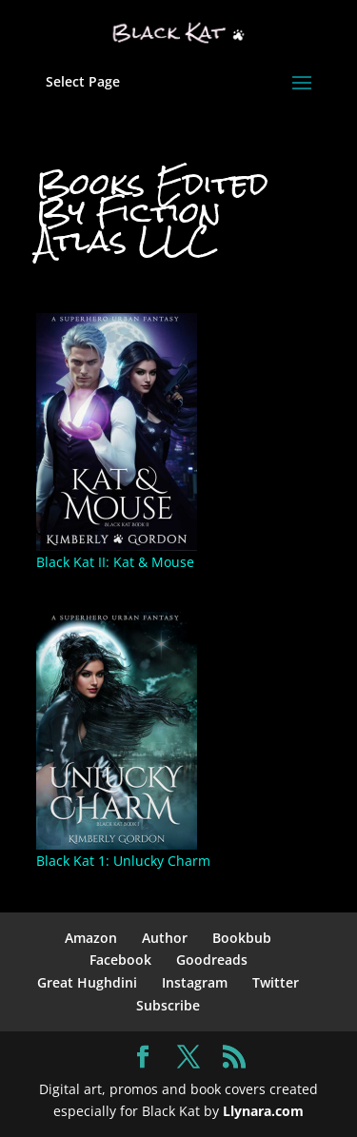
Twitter (275, 982)
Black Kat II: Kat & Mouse (115, 562)
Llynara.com (263, 1111)
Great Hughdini (87, 982)
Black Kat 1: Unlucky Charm (123, 861)
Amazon (91, 938)
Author (165, 938)
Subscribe (168, 1005)
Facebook (120, 960)
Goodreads (212, 960)
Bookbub (241, 938)
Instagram (195, 982)
